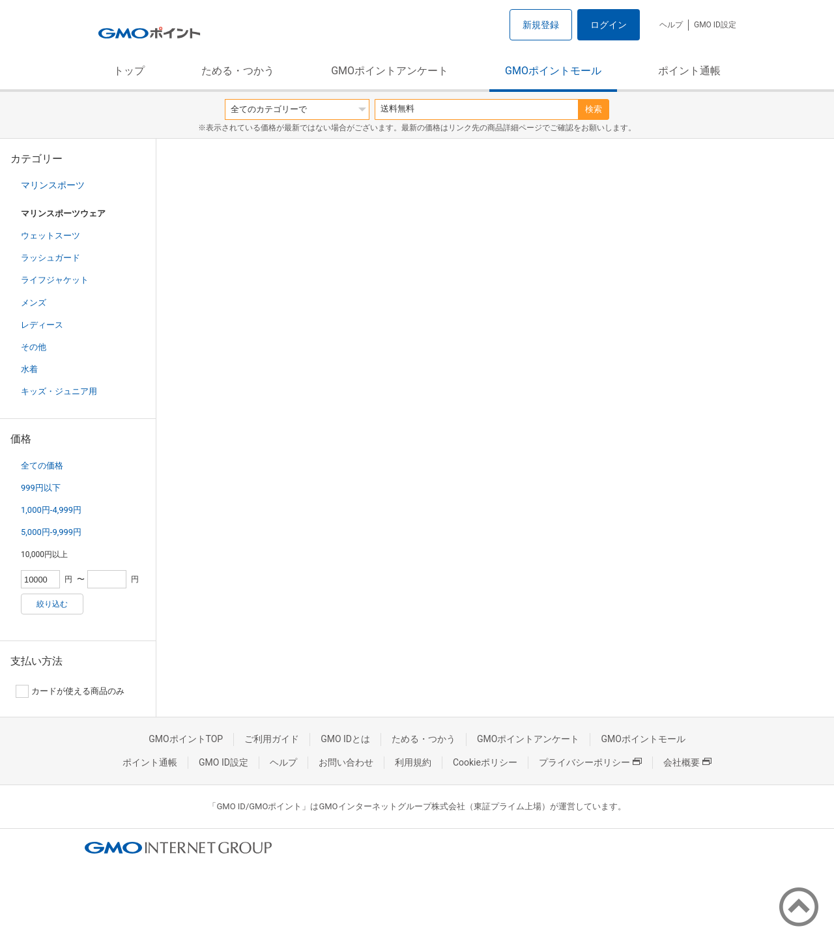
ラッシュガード (50, 258)
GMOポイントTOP (186, 739)
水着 (29, 369)
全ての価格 (42, 465)
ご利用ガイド (271, 739)
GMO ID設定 (715, 24)
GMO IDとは (345, 739)
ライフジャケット (55, 280)
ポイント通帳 (689, 71)
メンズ (33, 303)
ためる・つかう (237, 71)
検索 (593, 109)
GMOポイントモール (553, 71)
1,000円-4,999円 (51, 510)
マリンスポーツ (53, 185)
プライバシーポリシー (590, 762)
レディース (42, 325)
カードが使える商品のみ (70, 691)
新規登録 (541, 25)
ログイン (608, 25)
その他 (33, 347)
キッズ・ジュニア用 (59, 391)
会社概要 (687, 762)
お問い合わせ (346, 762)
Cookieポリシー (485, 762)
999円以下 (41, 488)
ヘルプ (671, 24)
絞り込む (52, 604)
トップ (129, 71)
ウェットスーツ (50, 235)
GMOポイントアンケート (389, 71)
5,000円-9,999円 (51, 532)
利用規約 (413, 762)
